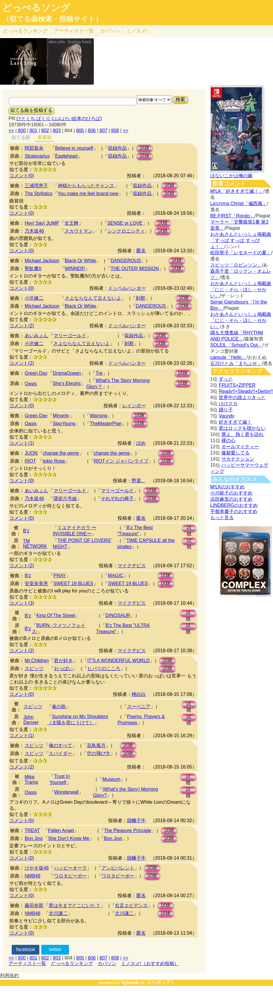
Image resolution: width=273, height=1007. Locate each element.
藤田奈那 (34, 905)
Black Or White (80, 260)
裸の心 (228, 440)
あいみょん (36, 335)
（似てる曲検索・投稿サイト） (52, 19)
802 (45, 130)
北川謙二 (58, 913)
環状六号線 (65, 498)
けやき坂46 (37, 867)
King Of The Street (55, 615)
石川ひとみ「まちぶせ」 (236, 363)
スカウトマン (79, 231)
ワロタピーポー (70, 875)
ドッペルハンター (127, 288)
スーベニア (138, 706)
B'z (26, 530)
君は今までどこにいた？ (74, 905)
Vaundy (226, 415)
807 (103, 130)
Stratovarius (37, 156)
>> (125, 130)
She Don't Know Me (68, 838)
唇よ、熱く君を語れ (242, 434)
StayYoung (64, 423)
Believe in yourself (74, 148)
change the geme (61, 453)
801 (34, 130)
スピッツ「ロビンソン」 (236, 265)
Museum (111, 779)
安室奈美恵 (36, 583)
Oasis (31, 383)
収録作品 (117, 148)
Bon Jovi (34, 838)
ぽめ (141, 443)
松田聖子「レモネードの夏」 (240, 252)
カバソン (110, 31)
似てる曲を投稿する (31, 110)
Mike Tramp (31, 779)
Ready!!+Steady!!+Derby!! (246, 391)
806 (92, 130)
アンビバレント (117, 867)
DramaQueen (67, 373)
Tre (99, 373)
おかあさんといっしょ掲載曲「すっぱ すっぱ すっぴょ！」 (240, 240)
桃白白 (139, 694)
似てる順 (20, 137)
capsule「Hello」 (228, 357)
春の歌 (59, 706)
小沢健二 (34, 298)
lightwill (130, 982)
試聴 (144, 148)
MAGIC (115, 575)
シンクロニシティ (126, 231)
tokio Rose (54, 461)
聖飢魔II (33, 268)
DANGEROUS (126, 260)
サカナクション (237, 458)
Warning (98, 415)
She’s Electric (67, 383)
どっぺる (25, 31)
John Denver (31, 720)
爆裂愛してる (235, 452)
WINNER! (75, 268)
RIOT (30, 461)
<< (11, 130)
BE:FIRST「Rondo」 (232, 215)
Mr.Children (37, 660)
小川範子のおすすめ (231, 492)
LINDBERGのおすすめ (234, 505)
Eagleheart (66, 156)
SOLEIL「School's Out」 (236, 345)
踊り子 (226, 409)
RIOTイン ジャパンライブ (121, 461)
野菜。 (139, 480)
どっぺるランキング (72, 963)
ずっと (226, 378)
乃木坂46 (34, 231)
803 (57, 130)
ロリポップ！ (161, 982)
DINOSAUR (118, 615)
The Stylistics (38, 193)
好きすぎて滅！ (235, 422)
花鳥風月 (96, 745)
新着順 (45, 137)
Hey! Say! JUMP (42, 223)
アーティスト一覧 (27, 963)
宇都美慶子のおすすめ (233, 511)
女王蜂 (72, 223)
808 (115, 130)
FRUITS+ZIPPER (237, 385)
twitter (55, 949)
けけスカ (228, 403)
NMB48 (32, 875)
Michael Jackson (42, 260)
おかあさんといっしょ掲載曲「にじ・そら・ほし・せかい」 (240, 289)
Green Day (36, 373)
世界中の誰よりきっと (242, 397)
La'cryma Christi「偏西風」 (238, 203)
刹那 (140, 298)
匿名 (141, 250)
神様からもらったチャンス (86, 185)
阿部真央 (34, 148)
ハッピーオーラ (70, 867)
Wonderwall (66, 792)
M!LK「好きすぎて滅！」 (236, 191)
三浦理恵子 (36, 185)
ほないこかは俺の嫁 (231, 175)
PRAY (59, 575)
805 (80, 130)
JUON (31, 453)
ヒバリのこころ (103, 668)
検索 (180, 99)
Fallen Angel (61, 830)
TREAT (32, 830)
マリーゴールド (69, 335)
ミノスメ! (136, 31)
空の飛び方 (98, 753)
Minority (61, 415)
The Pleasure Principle (127, 830)
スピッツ (34, 668)
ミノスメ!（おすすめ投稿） (150, 963)
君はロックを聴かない (242, 428)
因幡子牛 (136, 820)
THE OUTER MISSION (135, 268)
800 (22, 130)
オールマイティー (240, 446)
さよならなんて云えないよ (93, 298)
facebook (25, 949)
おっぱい (63, 668)
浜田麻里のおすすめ (231, 499)
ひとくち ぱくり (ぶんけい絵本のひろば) (59, 118)
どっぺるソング (36, 7)
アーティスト (74, 31)
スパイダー (60, 753)
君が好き (63, 660)
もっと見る (222, 517)
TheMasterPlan (106, 423)
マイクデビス (132, 565)
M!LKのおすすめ (227, 486)
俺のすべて (60, 745)
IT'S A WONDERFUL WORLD (118, 660)
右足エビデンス (131, 905)
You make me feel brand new (88, 193)
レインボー (134, 405)
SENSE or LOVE (125, 223)
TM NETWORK (35, 544)
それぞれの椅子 (117, 498)
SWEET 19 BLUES (73, 583)
